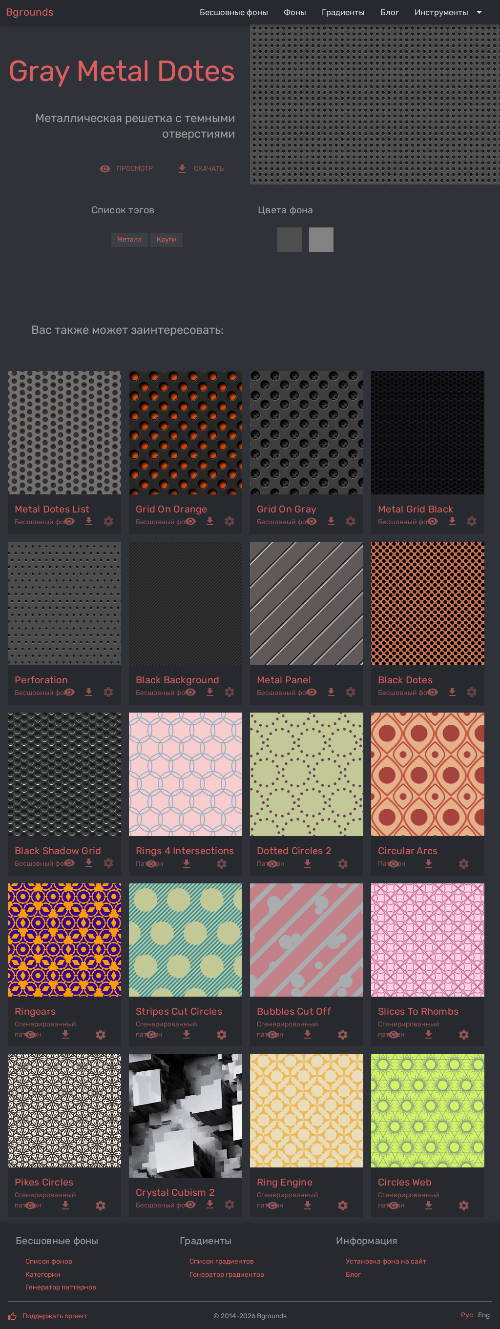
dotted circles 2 (294, 851)
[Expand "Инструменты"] (450, 12)
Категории (43, 1274)
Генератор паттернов (60, 1287)
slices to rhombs (418, 1011)
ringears (35, 1011)
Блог (353, 1274)
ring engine (284, 1182)
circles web (405, 1182)
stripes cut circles (179, 1011)
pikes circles (44, 1182)
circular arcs (408, 851)
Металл (129, 239)
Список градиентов (221, 1261)
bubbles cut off (294, 1011)
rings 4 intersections (185, 851)
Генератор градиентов (226, 1274)
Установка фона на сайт (386, 1261)
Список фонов (48, 1261)
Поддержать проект (54, 1316)
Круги (166, 239)
